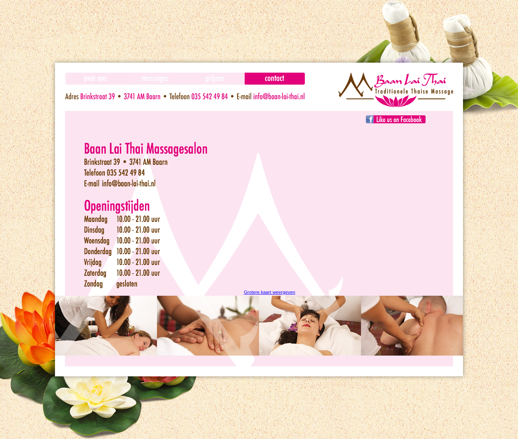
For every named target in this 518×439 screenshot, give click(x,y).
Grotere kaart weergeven (269, 292)
